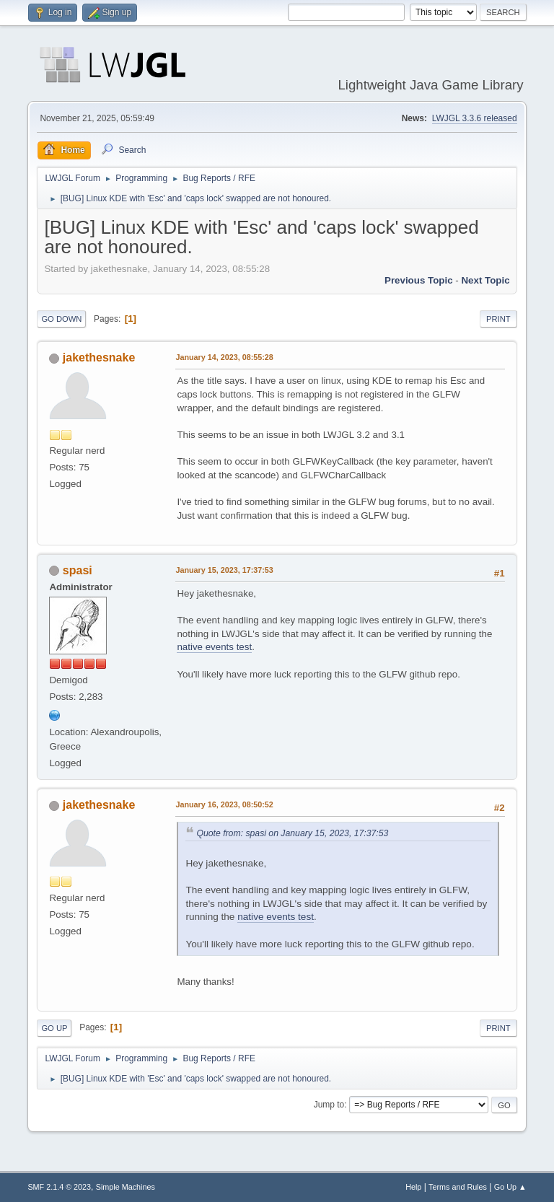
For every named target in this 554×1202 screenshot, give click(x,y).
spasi (77, 570)
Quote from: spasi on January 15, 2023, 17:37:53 (292, 833)
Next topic (485, 280)
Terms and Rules (457, 1187)
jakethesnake (99, 357)
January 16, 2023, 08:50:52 (224, 804)
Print (498, 319)
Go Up (54, 1028)
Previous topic (418, 280)
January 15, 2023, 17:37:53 (224, 570)
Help (413, 1187)
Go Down (61, 319)
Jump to (329, 1105)
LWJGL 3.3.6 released (474, 118)
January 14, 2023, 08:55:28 (224, 357)
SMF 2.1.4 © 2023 (59, 1187)
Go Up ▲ (510, 1187)
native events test (214, 646)
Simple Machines (125, 1187)
